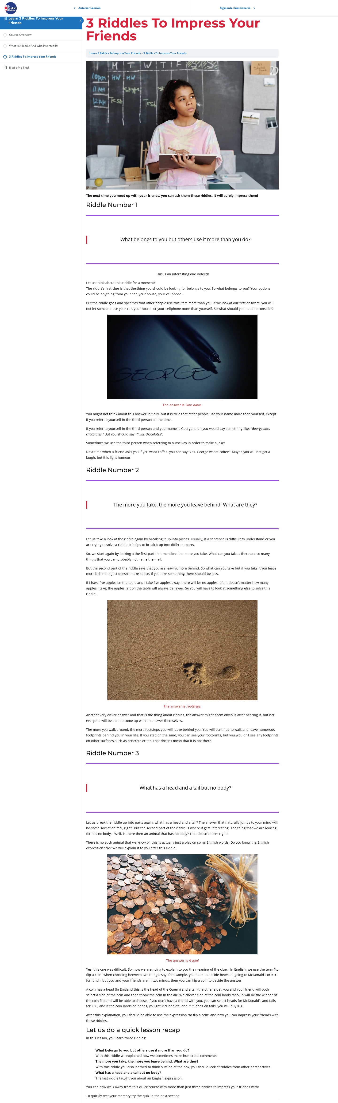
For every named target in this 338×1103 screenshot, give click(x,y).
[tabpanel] (210, 580)
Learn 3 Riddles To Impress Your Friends (142, 53)
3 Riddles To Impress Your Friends (192, 53)
